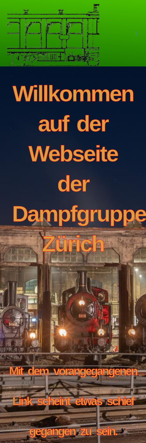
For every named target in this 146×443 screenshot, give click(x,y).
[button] (135, 33)
